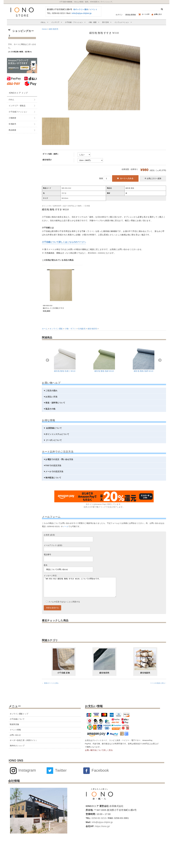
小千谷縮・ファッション (74, 22)
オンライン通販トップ (19, 714)
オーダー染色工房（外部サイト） (24, 740)
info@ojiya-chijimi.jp (82, 13)
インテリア (55, 22)
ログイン (119, 15)
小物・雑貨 (93, 22)
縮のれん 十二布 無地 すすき (53, 308)
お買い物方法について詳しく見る (99, 750)
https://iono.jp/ (102, 826)
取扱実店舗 (14, 724)
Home (44, 29)
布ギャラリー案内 (80, 9)
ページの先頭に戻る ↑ (158, 688)
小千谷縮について (17, 719)
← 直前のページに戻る (50, 688)
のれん (43, 22)
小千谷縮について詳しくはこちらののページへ (64, 242)
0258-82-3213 (98, 818)
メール (65, 526)
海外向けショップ (17, 746)
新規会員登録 (130, 15)
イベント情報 (15, 730)
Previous (47, 360)
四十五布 (105, 22)
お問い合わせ (15, 735)
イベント (93, 9)
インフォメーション (121, 22)
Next (160, 360)
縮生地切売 (53, 29)
